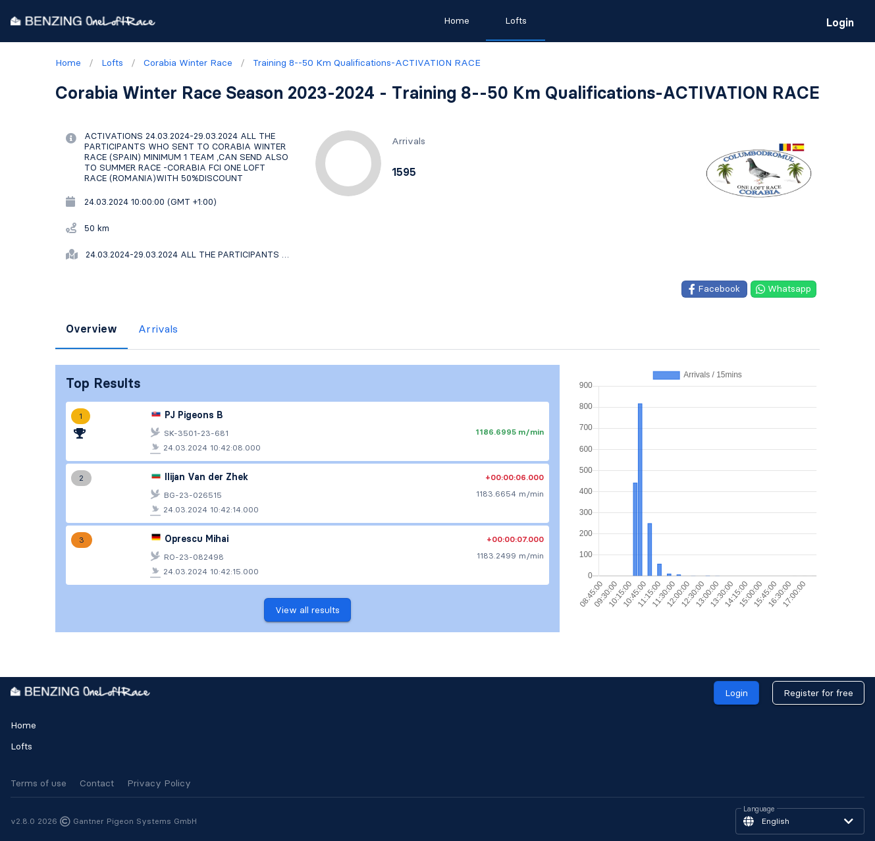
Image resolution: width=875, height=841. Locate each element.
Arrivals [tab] (158, 328)
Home (23, 725)
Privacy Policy (159, 783)
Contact (97, 783)
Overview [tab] (91, 328)
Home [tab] (456, 20)
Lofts (21, 746)
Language (759, 809)
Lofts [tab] (515, 20)
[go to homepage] (83, 21)
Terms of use (38, 783)
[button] (799, 821)
